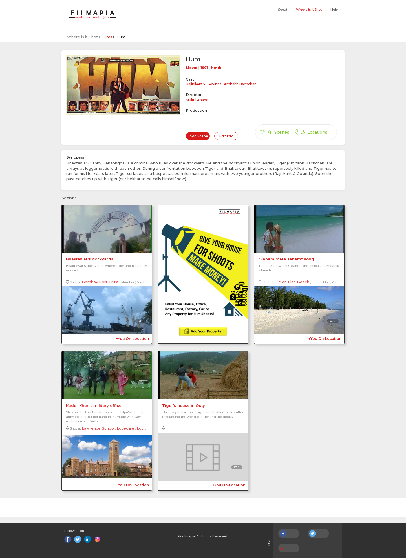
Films (107, 37)
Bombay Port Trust (100, 282)
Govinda (214, 84)
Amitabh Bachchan (240, 84)
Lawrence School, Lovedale (108, 428)
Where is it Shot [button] (309, 10)
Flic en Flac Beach (291, 282)
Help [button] (334, 10)
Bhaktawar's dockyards (89, 259)
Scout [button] (282, 10)
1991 (204, 68)
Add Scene (198, 136)
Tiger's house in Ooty (183, 405)
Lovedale (145, 428)
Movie (191, 68)
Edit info (226, 136)
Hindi (216, 68)
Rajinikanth (195, 84)
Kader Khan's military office (94, 405)
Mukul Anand (197, 100)
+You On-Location (132, 338)
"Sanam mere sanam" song (286, 259)
